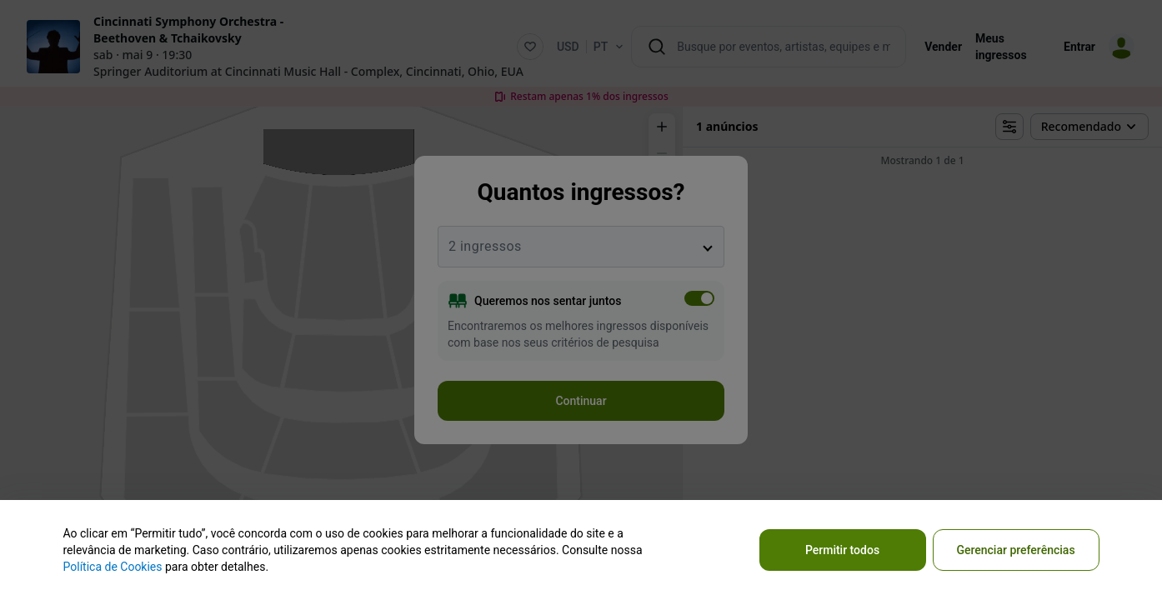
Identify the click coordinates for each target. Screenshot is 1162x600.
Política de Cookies (113, 566)
